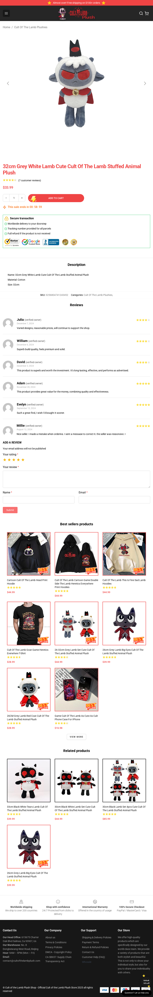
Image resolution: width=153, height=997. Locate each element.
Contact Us (88, 952)
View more (76, 737)
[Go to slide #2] (67, 143)
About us (50, 937)
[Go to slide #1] (49, 143)
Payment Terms (90, 942)
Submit (10, 510)
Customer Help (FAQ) (93, 957)
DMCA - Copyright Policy (58, 952)
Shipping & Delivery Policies (96, 937)
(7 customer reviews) (29, 180)
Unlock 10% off (146, 981)
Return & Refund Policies (95, 947)
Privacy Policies (53, 947)
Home (6, 27)
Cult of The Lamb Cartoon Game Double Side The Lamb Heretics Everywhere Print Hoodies (76, 584)
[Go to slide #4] (104, 143)
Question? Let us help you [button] (137, 993)
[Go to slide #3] (85, 143)
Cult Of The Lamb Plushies (30, 27)
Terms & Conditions (55, 942)
